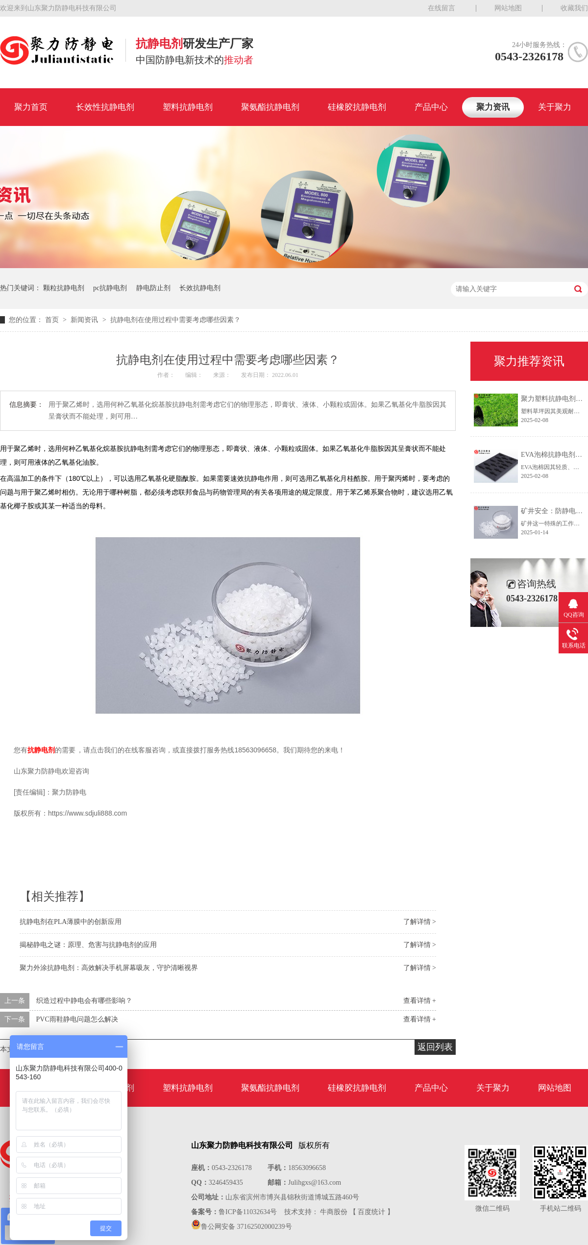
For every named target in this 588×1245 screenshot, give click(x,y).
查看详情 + (419, 1000)
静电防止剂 (153, 288)
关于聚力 (554, 107)
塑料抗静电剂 (188, 107)
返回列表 (435, 1047)
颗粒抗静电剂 (63, 288)
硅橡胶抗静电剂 (357, 107)
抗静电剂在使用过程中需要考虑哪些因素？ (175, 320)
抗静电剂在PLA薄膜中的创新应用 (71, 921)
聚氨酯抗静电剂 (270, 107)
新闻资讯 (85, 320)
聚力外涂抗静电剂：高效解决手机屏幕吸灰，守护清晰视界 (109, 967)
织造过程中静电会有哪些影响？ (84, 1000)
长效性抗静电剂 (105, 107)
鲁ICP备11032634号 (248, 1212)
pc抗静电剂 (110, 288)
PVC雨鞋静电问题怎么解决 (77, 1019)
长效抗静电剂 (199, 288)
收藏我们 (574, 8)
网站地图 (508, 8)
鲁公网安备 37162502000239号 (246, 1226)
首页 (53, 320)
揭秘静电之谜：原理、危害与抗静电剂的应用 (88, 944)
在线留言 (441, 8)
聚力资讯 (493, 107)
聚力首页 (31, 107)
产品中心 (431, 107)
